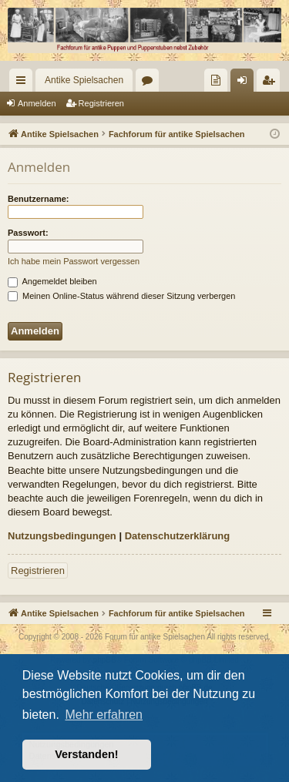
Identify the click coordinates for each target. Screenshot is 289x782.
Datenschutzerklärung (177, 536)
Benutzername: (38, 198)
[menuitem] (215, 80)
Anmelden (37, 103)
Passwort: (28, 232)
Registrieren (101, 103)
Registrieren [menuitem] (272, 83)
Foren (150, 83)
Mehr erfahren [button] (104, 714)
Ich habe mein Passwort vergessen (73, 261)
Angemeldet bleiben (52, 281)
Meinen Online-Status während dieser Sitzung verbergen (121, 295)
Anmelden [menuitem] (245, 83)
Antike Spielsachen (84, 80)
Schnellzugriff (23, 83)
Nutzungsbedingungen (62, 536)
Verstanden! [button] (86, 754)
